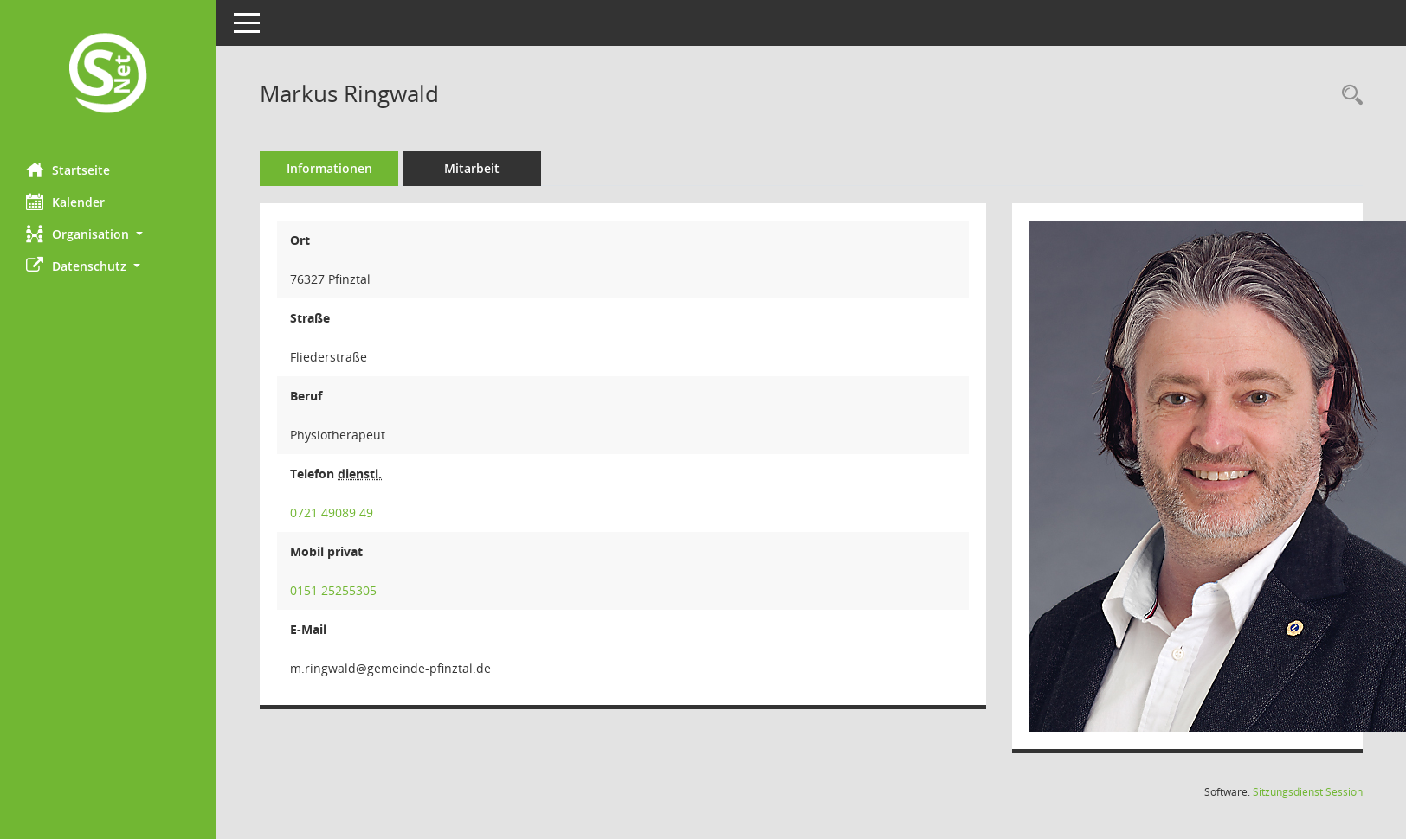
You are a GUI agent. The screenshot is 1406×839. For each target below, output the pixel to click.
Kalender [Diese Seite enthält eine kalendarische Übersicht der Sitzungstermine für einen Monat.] (65, 201)
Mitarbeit (472, 168)
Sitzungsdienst (1308, 792)
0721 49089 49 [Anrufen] (331, 512)
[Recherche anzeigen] (1348, 95)
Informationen (329, 168)
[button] (108, 234)
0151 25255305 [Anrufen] (333, 590)
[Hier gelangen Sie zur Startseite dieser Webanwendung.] (108, 74)
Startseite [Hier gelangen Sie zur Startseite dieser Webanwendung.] (68, 169)
